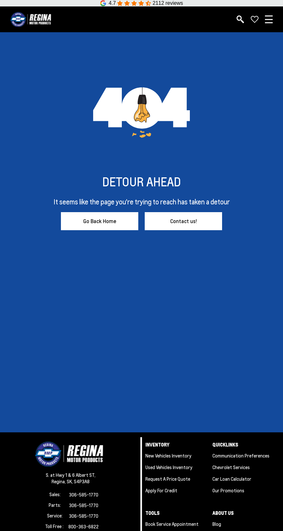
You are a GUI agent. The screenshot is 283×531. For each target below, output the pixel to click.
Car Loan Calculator (231, 479)
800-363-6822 (83, 526)
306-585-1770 (83, 494)
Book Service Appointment (172, 524)
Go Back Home (99, 221)
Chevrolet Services (231, 467)
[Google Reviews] (141, 3)
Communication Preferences (240, 455)
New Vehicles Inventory (168, 455)
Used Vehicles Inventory (168, 467)
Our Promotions (228, 490)
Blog (216, 524)
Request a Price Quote (167, 479)
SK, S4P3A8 (78, 481)
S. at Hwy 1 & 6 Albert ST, (70, 475)
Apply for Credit (161, 490)
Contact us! (183, 221)
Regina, (59, 481)
